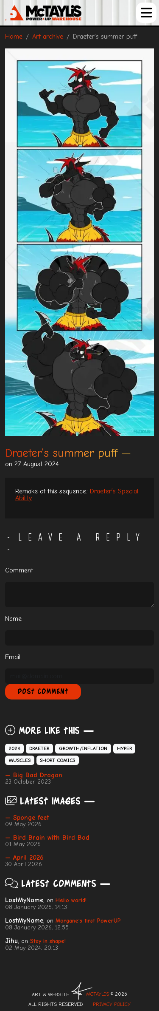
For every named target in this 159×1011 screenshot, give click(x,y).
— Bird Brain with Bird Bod (47, 837)
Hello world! (71, 900)
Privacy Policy (112, 1004)
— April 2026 (24, 857)
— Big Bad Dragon (33, 775)
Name (13, 619)
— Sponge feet (27, 817)
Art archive (47, 36)
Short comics (57, 760)
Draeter (39, 748)
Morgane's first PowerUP (88, 920)
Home (13, 36)
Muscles (20, 760)
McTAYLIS (97, 994)
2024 (14, 748)
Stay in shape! (48, 941)
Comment (19, 570)
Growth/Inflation (83, 748)
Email (12, 657)
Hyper (124, 748)
